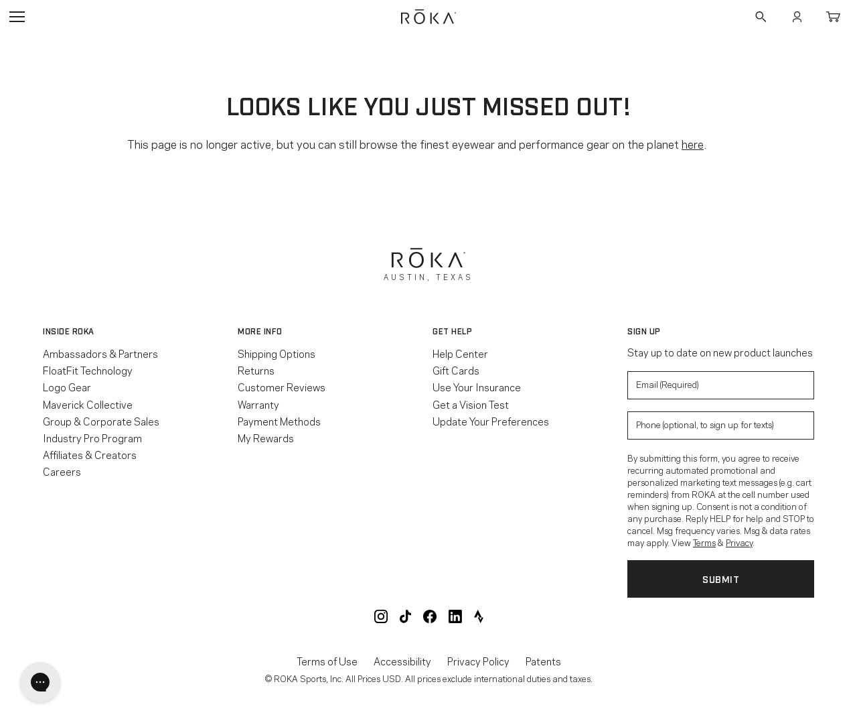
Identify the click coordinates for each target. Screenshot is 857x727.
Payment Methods (279, 420)
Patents (543, 661)
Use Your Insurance (477, 386)
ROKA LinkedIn (455, 616)
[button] (136, 331)
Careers (62, 471)
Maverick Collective (88, 404)
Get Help (452, 331)
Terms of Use (327, 661)
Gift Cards (456, 369)
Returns (256, 369)
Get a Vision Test (471, 404)
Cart (833, 17)
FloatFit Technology (88, 369)
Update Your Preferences (491, 420)
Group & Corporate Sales (101, 420)
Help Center (460, 353)
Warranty (258, 404)
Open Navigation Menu (16, 17)
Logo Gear (67, 386)
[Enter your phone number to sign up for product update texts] (720, 425)
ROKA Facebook (430, 616)
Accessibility (402, 661)
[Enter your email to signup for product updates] (720, 385)
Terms (704, 542)
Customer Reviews (281, 386)
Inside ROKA (68, 331)
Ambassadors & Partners (100, 353)
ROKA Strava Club (478, 616)
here (693, 143)
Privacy (739, 542)
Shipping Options (276, 353)
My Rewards (266, 437)
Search (761, 17)
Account (797, 17)
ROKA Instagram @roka (381, 616)
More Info (260, 331)
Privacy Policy (478, 661)
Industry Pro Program (92, 437)
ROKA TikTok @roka (405, 616)
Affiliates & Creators (90, 454)
